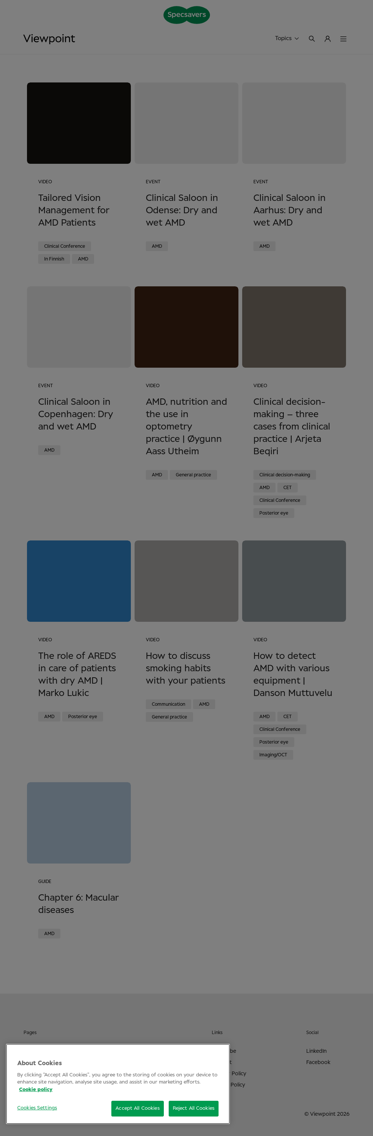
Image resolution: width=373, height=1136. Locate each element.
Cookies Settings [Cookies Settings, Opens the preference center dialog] (37, 1108)
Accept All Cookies (137, 1108)
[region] (118, 1084)
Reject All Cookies (193, 1108)
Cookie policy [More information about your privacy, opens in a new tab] (35, 1089)
